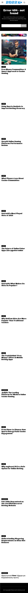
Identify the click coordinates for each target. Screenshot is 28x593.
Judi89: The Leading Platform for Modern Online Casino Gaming (13, 395)
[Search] (24, 25)
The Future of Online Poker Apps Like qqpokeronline (13, 249)
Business (4, 390)
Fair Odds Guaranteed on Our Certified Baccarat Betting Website (12, 504)
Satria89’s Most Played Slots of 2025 (11, 214)
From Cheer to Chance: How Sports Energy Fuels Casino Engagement (13, 431)
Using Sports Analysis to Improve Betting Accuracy (13, 107)
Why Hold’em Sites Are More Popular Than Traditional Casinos (13, 321)
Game (3, 66)
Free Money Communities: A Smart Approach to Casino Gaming (13, 71)
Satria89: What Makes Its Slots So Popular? (13, 285)
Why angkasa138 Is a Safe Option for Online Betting (13, 467)
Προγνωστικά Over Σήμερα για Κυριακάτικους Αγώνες (13, 576)
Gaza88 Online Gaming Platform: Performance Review (11, 143)
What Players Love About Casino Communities (12, 179)
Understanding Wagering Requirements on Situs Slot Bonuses (13, 541)
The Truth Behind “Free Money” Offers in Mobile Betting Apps (12, 358)
